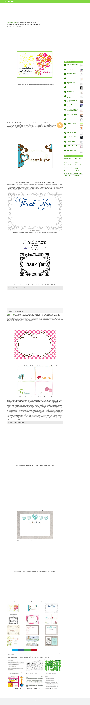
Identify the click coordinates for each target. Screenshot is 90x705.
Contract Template (68, 167)
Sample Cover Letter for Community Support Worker (18, 672)
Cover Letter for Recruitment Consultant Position (35, 688)
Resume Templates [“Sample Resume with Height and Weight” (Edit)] (54, 700)
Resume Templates (68, 178)
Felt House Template (71, 91)
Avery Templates (67, 158)
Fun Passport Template (71, 73)
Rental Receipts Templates (72, 64)
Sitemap (33, 699)
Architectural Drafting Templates (51, 672)
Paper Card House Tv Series (72, 136)
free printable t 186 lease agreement (45, 653)
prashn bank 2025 (50, 702)
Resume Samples (77, 175)
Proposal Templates (78, 173)
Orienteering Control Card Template (33, 672)
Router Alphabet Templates (72, 114)
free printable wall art (55, 653)
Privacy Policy (55, 699)
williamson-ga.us (10, 314)
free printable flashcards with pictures (15, 653)
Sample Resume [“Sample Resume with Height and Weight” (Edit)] (47, 700)
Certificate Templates (78, 164)
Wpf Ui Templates (70, 69)
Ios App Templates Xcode (72, 128)
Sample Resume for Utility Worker (51, 688)
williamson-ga (13, 1)
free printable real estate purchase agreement (30, 653)
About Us (46, 699)
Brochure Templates (78, 158)
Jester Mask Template (71, 119)
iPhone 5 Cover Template (72, 87)
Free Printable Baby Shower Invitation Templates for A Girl (72, 111)
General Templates (11, 26)
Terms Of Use (42, 699)
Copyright (37, 699)
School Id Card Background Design (14, 688)
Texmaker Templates (71, 141)
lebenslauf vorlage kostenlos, (42, 702)
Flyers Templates (77, 170)
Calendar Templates (68, 164)
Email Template (67, 170)
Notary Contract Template (72, 150)
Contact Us (50, 699)
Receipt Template (67, 175)
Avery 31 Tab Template (71, 78)
